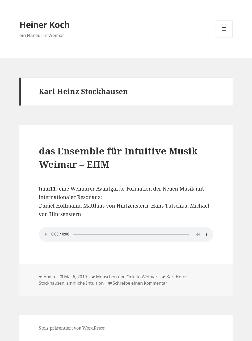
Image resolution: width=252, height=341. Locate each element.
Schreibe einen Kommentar (140, 283)
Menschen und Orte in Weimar (126, 277)
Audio (49, 277)
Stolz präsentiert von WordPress (72, 328)
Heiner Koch (44, 24)
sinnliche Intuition (85, 283)
